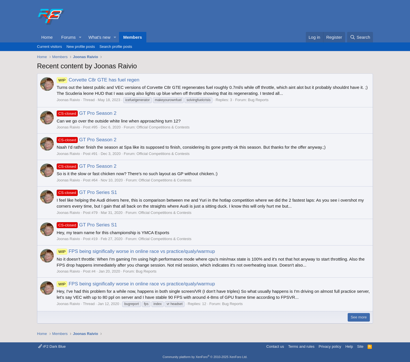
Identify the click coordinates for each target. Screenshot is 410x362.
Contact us (275, 346)
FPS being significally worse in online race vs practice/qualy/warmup (136, 251)
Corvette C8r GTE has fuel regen (98, 80)
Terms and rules (301, 346)
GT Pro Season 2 (86, 113)
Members (132, 37)
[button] (80, 37)
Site (360, 346)
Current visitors (49, 46)
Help (349, 346)
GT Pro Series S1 (87, 192)
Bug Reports (258, 100)
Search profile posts (115, 46)
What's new (99, 37)
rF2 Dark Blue (52, 346)
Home (47, 37)
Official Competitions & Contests (162, 127)
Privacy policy (330, 346)
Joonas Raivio (68, 100)
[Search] (360, 37)
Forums (68, 37)
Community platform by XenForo (205, 357)
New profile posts (80, 46)
